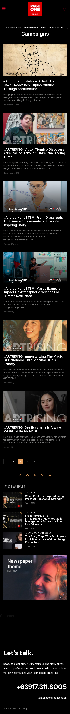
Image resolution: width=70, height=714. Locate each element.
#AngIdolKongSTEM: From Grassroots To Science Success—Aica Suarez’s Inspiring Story (33, 221)
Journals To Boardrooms (38, 533)
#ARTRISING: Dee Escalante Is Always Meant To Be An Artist (32, 429)
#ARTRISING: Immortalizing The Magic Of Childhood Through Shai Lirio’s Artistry (33, 360)
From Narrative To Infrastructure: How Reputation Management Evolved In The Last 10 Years (44, 520)
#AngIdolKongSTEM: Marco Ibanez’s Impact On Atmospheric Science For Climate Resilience (31, 292)
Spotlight (30, 493)
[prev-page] (6, 461)
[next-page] (34, 461)
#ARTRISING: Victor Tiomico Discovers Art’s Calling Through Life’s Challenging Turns (34, 153)
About (43, 27)
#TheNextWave (31, 27)
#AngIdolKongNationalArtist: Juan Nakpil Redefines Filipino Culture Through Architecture (29, 85)
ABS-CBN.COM (56, 27)
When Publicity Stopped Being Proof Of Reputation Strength (44, 497)
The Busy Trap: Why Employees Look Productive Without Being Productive (45, 539)
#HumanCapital (13, 27)
